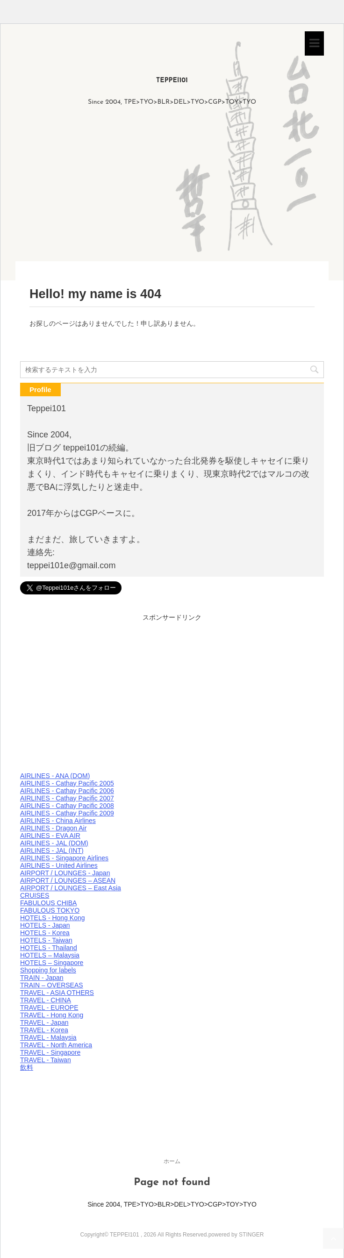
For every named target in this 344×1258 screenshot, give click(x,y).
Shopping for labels (48, 970)
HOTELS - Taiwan (46, 940)
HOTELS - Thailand (48, 947)
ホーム (172, 1161)
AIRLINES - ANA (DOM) (55, 775)
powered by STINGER (236, 1234)
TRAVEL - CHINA (45, 1000)
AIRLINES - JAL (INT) (52, 850)
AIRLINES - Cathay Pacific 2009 (67, 813)
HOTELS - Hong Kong (52, 918)
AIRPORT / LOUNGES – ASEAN (67, 880)
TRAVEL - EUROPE (49, 1007)
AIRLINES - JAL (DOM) (54, 843)
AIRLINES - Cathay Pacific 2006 (67, 790)
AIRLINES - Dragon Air (53, 828)
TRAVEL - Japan (44, 1022)
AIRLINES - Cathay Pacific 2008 (67, 805)
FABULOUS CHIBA (48, 903)
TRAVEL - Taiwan (45, 1060)
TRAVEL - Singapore (50, 1052)
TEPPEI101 (172, 80)
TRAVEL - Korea (44, 1030)
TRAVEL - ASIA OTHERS (57, 992)
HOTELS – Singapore (51, 962)
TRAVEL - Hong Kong (51, 1015)
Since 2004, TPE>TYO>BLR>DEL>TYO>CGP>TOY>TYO (172, 1204)
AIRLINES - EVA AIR (50, 835)
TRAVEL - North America (56, 1045)
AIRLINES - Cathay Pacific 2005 (67, 783)
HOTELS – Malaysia (49, 955)
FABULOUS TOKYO (49, 910)
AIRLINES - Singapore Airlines (64, 858)
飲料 (26, 1067)
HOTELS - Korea (45, 932)
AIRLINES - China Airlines (58, 820)
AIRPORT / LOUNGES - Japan (65, 873)
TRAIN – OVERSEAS (51, 985)
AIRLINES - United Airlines (59, 865)
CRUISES (34, 895)
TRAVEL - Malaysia (48, 1037)
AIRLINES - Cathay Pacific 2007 (67, 798)
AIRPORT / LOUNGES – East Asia (70, 888)
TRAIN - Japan (42, 977)
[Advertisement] (172, 191)
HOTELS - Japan (45, 925)
